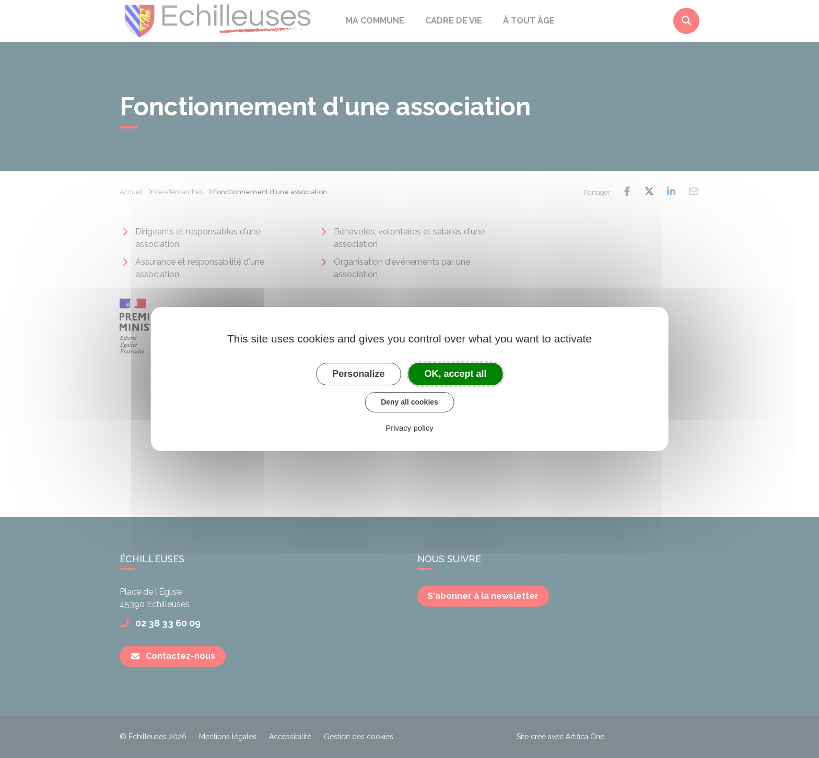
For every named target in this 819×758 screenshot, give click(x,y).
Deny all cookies (409, 402)
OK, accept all (456, 374)
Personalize (358, 374)
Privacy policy (409, 427)
